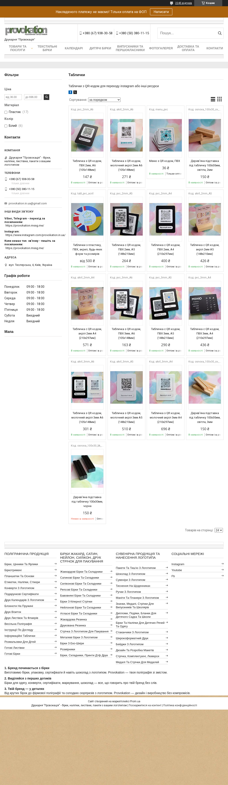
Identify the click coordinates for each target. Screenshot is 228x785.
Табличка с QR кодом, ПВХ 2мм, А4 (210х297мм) (165, 249)
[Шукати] (220, 33)
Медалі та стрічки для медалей (137, 662)
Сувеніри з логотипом (130, 580)
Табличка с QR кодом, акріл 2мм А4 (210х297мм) (87, 333)
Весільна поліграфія (18, 624)
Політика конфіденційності (180, 705)
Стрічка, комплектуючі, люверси (137, 656)
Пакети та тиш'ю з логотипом (136, 568)
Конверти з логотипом (19, 588)
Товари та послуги (18, 48)
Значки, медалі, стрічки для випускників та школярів (135, 605)
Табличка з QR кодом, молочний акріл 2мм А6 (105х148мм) (126, 165)
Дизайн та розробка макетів (135, 650)
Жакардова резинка (73, 619)
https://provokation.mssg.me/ (25, 225)
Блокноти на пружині (18, 606)
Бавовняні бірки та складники (80, 595)
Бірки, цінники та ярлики (21, 564)
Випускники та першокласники (130, 48)
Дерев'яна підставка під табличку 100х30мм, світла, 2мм (204, 165)
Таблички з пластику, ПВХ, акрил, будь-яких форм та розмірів (87, 249)
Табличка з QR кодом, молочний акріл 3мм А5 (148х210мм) (126, 417)
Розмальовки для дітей (20, 641)
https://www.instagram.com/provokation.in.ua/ (35, 235)
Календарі (74, 48)
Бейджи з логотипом (129, 644)
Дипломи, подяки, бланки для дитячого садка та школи (136, 615)
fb (173, 576)
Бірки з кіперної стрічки (76, 601)
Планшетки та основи (19, 576)
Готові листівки (14, 647)
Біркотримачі (12, 570)
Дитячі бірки (100, 48)
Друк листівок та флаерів (21, 618)
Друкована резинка (73, 625)
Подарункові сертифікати (21, 594)
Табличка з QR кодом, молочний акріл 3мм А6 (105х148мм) (87, 417)
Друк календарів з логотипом (24, 600)
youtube (176, 570)
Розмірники (67, 649)
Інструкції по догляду (18, 629)
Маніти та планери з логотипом (137, 597)
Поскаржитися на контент (145, 705)
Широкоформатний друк (132, 638)
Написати (161, 12)
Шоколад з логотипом (130, 574)
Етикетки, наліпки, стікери (22, 582)
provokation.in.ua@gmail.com (28, 203)
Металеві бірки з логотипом (78, 637)
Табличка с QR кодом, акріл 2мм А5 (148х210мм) (204, 249)
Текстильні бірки (47, 48)
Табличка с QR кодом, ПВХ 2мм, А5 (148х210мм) (126, 249)
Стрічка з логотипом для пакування (84, 631)
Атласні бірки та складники (78, 613)
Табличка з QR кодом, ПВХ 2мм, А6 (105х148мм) (87, 165)
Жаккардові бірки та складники (81, 571)
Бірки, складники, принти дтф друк (84, 655)
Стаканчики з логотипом (132, 632)
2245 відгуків (183, 3)
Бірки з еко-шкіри (72, 643)
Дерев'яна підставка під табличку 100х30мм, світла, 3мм (204, 417)
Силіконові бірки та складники (80, 583)
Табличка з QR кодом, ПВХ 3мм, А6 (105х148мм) (126, 333)
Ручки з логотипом (128, 591)
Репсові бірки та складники (78, 589)
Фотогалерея (161, 48)
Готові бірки (12, 653)
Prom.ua (135, 701)
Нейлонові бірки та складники (80, 607)
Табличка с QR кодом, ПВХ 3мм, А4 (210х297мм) (204, 333)
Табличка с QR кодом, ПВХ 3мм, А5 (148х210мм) (165, 333)
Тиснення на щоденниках (133, 585)
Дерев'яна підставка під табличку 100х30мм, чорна (87, 501)
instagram (177, 564)
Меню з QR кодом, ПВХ (164, 161)
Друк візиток (12, 612)
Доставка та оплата (188, 48)
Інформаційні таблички (19, 635)
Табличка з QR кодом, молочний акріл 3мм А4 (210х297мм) (166, 417)
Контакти (214, 48)
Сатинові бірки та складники (79, 577)
